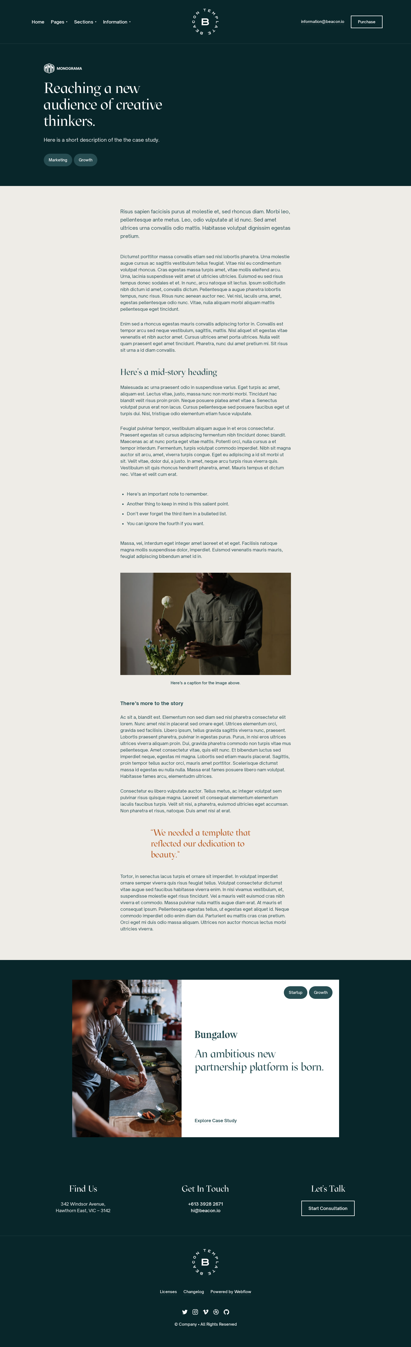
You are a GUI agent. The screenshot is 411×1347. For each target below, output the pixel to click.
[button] (59, 22)
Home (38, 22)
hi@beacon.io (205, 1210)
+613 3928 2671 (205, 1204)
